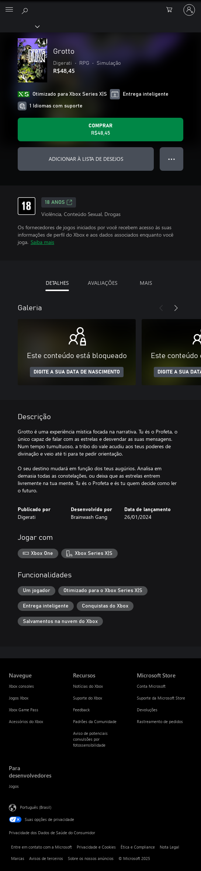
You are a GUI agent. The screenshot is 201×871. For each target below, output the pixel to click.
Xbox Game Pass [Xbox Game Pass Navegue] (23, 709)
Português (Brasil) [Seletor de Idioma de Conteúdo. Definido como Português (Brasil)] (35, 807)
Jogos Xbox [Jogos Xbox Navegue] (18, 697)
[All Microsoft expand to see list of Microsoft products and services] (9, 10)
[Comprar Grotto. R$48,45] (100, 129)
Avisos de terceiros (46, 858)
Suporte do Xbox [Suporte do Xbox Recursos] (87, 697)
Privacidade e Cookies (96, 847)
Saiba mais (42, 241)
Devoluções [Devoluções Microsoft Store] (147, 709)
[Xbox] (19, 26)
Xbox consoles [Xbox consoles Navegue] (21, 686)
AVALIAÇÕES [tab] (102, 282)
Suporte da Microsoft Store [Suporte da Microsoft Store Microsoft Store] (161, 697)
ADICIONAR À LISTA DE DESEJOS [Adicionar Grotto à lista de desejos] (86, 158)
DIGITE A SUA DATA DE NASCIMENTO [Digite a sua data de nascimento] (77, 372)
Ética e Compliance (138, 847)
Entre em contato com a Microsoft (41, 847)
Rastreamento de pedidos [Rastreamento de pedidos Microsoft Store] (160, 721)
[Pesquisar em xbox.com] (26, 9)
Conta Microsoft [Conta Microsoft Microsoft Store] (151, 686)
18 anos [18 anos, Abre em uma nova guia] (58, 202)
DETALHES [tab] (57, 282)
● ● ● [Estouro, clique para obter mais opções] (171, 159)
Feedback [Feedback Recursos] (81, 709)
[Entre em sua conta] (189, 10)
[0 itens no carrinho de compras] (171, 10)
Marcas (17, 858)
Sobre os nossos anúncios (91, 858)
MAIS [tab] (146, 282)
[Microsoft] (100, 5)
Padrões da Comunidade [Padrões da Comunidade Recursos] (95, 721)
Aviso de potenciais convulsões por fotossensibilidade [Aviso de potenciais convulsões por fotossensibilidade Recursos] (90, 739)
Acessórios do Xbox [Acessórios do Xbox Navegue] (26, 721)
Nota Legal (169, 847)
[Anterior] (161, 308)
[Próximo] (176, 308)
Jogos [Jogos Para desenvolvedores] (14, 786)
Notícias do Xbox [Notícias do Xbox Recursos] (88, 686)
